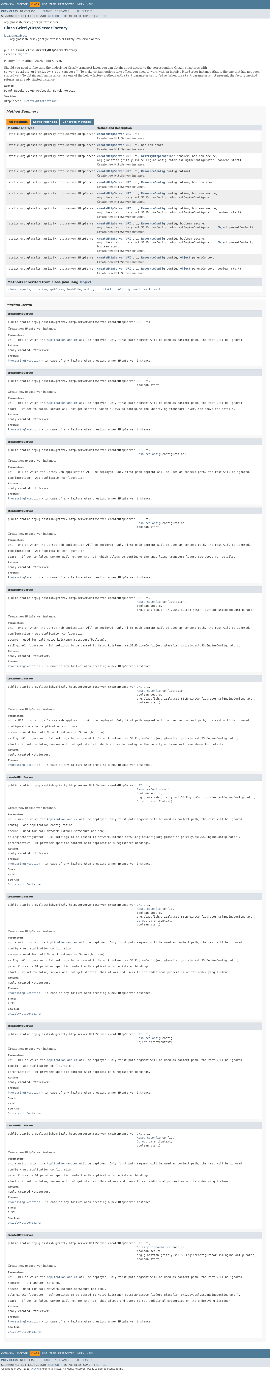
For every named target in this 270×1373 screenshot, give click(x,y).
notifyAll (105, 289)
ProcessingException (24, 360)
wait (136, 289)
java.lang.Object (15, 35)
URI (128, 133)
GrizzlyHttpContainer (158, 156)
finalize (40, 289)
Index (80, 4)
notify (89, 289)
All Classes (84, 11)
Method (53, 16)
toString (123, 289)
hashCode (74, 289)
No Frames (62, 11)
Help (90, 4)
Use (44, 4)
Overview (7, 4)
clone (12, 289)
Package (22, 4)
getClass (57, 289)
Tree (53, 4)
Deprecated (66, 4)
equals (25, 289)
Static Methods (45, 121)
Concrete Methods (76, 121)
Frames (48, 11)
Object (23, 54)
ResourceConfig (153, 171)
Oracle (35, 1368)
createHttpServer (110, 133)
